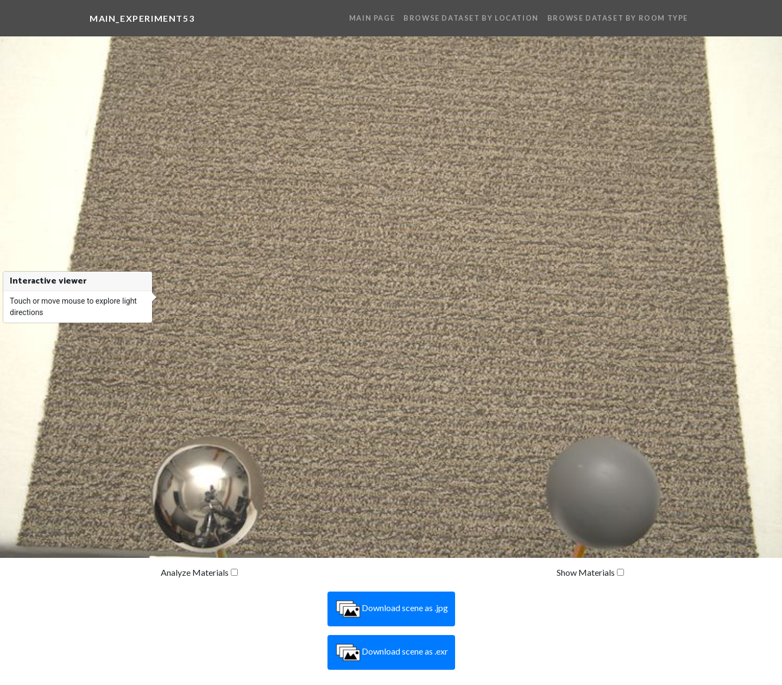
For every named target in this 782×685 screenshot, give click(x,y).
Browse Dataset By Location (471, 18)
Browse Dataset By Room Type (617, 18)
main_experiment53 (142, 18)
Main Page (372, 18)
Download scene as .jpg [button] (391, 609)
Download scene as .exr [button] (391, 652)
